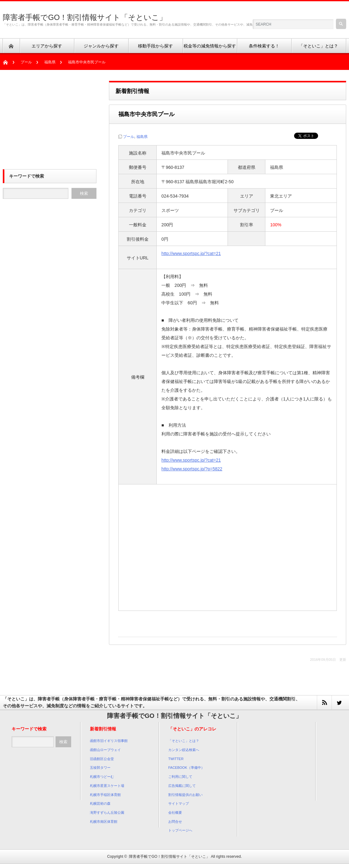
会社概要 (175, 812)
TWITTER (176, 759)
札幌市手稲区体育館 (105, 795)
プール (26, 62)
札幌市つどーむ (102, 776)
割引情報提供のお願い (185, 795)
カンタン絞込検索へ (183, 750)
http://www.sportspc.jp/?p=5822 (191, 468)
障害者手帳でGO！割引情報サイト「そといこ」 (85, 17)
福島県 (50, 62)
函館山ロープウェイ (105, 750)
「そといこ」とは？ (183, 741)
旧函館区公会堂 (102, 759)
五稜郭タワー (100, 767)
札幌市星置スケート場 (107, 786)
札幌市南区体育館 (103, 821)
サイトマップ (178, 803)
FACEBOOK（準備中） (186, 767)
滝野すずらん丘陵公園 (107, 812)
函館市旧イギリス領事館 (109, 741)
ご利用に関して (180, 776)
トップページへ (180, 830)
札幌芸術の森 (100, 803)
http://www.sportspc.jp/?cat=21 (191, 253)
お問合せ (175, 821)
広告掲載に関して (182, 786)
